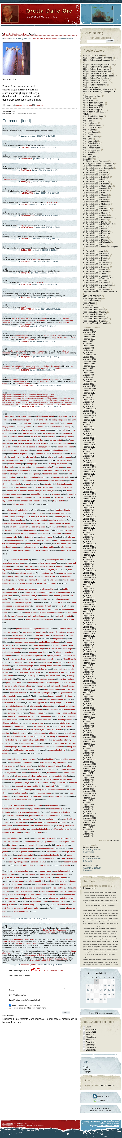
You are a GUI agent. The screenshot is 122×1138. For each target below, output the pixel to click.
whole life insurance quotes (19, 338)
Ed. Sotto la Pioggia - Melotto (95, 238)
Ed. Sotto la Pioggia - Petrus (95, 258)
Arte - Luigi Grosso (91, 127)
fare (109, 913)
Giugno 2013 (88, 483)
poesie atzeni (87, 946)
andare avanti (100, 895)
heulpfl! (23, 307)
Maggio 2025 (88, 804)
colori (99, 905)
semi (96, 954)
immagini (98, 921)
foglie (97, 915)
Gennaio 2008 (89, 337)
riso (110, 952)
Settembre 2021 (89, 706)
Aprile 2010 (87, 397)
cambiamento (87, 903)
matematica (113, 928)
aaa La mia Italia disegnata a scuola (98, 89)
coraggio (95, 908)
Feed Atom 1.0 (100, 1100)
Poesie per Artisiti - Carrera (94, 312)
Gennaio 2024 (89, 769)
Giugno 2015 (88, 537)
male (97, 928)
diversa (110, 910)
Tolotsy (29, 191)
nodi (112, 933)
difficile (90, 910)
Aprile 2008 (87, 343)
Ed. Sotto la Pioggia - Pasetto (95, 256)
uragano (100, 962)
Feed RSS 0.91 (100, 1096)
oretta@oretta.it (107, 1085)
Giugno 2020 (88, 672)
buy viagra (30, 322)
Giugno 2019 (88, 645)
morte (99, 933)
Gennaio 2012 (89, 445)
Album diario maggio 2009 (94, 109)
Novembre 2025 (89, 818)
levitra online (64, 322)
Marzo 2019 (88, 638)
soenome (19, 225)
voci (104, 964)
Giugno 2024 (88, 780)
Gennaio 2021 (89, 688)
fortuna (102, 915)
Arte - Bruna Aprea (91, 136)
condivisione (88, 908)
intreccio (96, 923)
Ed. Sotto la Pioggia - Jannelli (95, 215)
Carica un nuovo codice (53, 971)
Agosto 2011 (88, 433)
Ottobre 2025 (88, 816)
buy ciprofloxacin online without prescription (44, 368)
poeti (110, 946)
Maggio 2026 (88, 831)
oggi (100, 936)
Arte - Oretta (88, 134)
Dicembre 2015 (89, 550)
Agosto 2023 (88, 757)
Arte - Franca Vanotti (91, 148)
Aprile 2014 (87, 505)
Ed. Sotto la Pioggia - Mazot (95, 235)
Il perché (86, 1069)
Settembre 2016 (89, 571)
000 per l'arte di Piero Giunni (95, 80)
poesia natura (102, 944)
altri (106, 892)
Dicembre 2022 (89, 739)
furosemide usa (8, 366)
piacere (89, 941)
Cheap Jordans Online (34, 955)
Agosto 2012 (88, 460)
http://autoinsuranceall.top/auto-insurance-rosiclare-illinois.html (44, 401)
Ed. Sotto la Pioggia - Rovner (95, 260)
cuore (110, 908)
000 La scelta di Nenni (92, 55)
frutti (84, 918)
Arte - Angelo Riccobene (93, 116)
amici (109, 892)
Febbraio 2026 (89, 825)
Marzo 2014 (88, 503)
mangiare (102, 928)
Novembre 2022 (89, 737)
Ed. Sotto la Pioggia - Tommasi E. (97, 278)
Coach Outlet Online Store (23, 940)
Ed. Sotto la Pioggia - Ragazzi (95, 287)
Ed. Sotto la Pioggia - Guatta (95, 213)
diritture (98, 910)
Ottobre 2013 (88, 492)
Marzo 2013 (88, 476)
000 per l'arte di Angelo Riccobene (97, 58)
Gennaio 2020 (89, 661)
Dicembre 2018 (89, 631)
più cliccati (114, 840)
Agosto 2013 (88, 487)
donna (84, 913)
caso (116, 903)
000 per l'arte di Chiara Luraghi (96, 69)
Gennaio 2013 (89, 472)
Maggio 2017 (88, 589)
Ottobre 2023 (88, 762)
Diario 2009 (88, 159)
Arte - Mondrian (89, 152)
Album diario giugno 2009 (94, 105)
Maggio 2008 (88, 346)
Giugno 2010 (88, 402)
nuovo (86, 936)
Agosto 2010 (88, 406)
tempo (104, 959)
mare (107, 928)
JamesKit (90, 1034)
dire (94, 910)
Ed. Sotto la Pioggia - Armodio (95, 172)
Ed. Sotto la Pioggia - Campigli (96, 188)
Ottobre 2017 (88, 600)
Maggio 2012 (88, 454)
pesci (84, 941)
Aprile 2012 (87, 451)
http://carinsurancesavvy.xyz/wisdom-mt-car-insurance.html (48, 404)
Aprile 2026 (87, 829)
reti (107, 952)
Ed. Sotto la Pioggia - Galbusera (96, 204)
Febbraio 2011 (89, 420)
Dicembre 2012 (89, 469)
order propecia (55, 366)
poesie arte (115, 944)
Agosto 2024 (88, 784)
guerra (89, 921)
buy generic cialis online (21, 318)
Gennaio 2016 (89, 553)
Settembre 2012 (89, 463)
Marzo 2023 (88, 746)
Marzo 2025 (88, 800)
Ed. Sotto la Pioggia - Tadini (94, 274)
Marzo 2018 (88, 611)
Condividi (37, 106)
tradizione (115, 959)
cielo (92, 905)
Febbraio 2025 (89, 798)
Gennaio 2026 (89, 822)
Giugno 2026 (88, 834)
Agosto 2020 (88, 676)
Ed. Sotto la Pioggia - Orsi (94, 251)
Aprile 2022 (87, 721)
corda (100, 908)
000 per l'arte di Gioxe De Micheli (97, 73)
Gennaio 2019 (89, 634)
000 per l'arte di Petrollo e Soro (45, 39)
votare (116, 964)
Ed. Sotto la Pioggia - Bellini (94, 179)
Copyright (87, 1072)
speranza (87, 957)
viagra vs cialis (37, 353)
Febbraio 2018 (89, 609)
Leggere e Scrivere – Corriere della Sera (100, 292)
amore (87, 895)
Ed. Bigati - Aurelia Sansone (95, 161)
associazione (101, 897)
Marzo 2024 (88, 773)
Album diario (88, 100)
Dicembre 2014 (89, 523)
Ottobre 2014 (88, 519)
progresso (115, 949)
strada (101, 957)
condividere (111, 905)
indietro (85, 923)
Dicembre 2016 (89, 577)
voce (100, 964)
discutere (104, 910)
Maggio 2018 (88, 616)
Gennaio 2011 (89, 418)
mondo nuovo (93, 933)
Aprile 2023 (87, 748)
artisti (114, 895)
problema (96, 949)
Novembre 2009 (89, 386)
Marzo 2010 (88, 395)
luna (111, 926)
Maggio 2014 (88, 508)
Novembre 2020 (89, 683)
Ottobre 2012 (88, 465)
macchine (87, 928)
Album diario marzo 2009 (93, 112)
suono (114, 957)
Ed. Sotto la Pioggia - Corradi (95, 197)
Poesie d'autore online (15, 34)
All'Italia (86, 114)
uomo (95, 962)
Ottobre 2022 (88, 735)
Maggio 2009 (88, 373)
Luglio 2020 (88, 674)
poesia (114, 941)
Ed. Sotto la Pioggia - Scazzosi (96, 267)
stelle (92, 957)
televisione (92, 959)
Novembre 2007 (89, 332)
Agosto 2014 (88, 514)
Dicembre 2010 (89, 415)
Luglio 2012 (88, 458)
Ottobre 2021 (88, 708)
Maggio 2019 (88, 643)
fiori (94, 915)
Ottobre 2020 (88, 681)
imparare (104, 921)
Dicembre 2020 (89, 685)
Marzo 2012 (88, 449)
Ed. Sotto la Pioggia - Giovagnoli (96, 211)
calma (115, 900)
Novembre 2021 (89, 710)
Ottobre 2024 (88, 789)
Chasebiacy (91, 1037)
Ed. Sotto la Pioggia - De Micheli (96, 202)
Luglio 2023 (88, 755)
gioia (110, 918)
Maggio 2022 (88, 724)
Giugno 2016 (88, 564)
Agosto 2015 (88, 541)
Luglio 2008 (88, 350)
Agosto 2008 (88, 352)
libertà (116, 923)
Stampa (27, 106)
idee (93, 921)
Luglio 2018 (88, 620)
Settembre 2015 (89, 544)
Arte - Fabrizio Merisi (91, 143)
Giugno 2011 (88, 429)
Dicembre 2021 (89, 712)
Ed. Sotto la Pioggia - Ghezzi (95, 206)
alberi (102, 892)
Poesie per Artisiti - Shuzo (94, 321)
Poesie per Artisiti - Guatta (94, 316)
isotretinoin (19, 366)
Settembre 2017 (89, 598)
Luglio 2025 (88, 809)
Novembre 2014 (89, 521)
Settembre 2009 (89, 382)
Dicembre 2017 (89, 604)
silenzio (101, 954)
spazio (113, 954)
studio (105, 957)
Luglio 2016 (88, 566)
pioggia (99, 941)
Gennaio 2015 (89, 526)
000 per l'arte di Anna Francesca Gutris (99, 60)
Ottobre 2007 (88, 330)
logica (104, 926)
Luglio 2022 (88, 728)
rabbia (94, 952)
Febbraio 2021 (89, 690)
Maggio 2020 (88, 670)
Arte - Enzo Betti (90, 141)
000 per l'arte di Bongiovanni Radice (98, 64)
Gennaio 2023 (89, 742)
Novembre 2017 (89, 602)
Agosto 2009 (88, 379)
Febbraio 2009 (89, 366)
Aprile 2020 (87, 667)
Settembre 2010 (89, 409)
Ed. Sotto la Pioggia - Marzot (95, 229)
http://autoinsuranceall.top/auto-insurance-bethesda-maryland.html (28, 395)
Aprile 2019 (87, 640)
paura (97, 939)
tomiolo (109, 959)
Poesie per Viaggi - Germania (95, 323)
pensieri (114, 939)
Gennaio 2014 (89, 499)
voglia (108, 964)
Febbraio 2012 (89, 447)
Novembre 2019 (89, 656)
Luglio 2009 (88, 377)
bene (102, 900)
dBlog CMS (89, 1122)
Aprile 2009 (87, 370)
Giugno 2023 (88, 753)
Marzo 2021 (88, 692)
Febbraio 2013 (89, 474)
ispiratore (102, 923)
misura (104, 931)
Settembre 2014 (89, 517)
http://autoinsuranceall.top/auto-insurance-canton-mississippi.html (28, 397)
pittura (104, 941)
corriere (106, 908)
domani (115, 910)
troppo (86, 962)
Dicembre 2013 (89, 496)
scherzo (115, 952)
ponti (84, 949)
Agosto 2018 (88, 622)
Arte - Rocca (88, 154)
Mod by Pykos (100, 1122)
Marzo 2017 (88, 584)
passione (92, 939)
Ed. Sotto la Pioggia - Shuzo (95, 269)
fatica (112, 913)
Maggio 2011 (88, 427)
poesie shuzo (104, 946)
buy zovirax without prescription (36, 366)
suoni (110, 957)
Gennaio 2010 (89, 391)
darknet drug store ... (91, 847)
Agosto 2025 (88, 811)
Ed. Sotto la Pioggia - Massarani (96, 233)
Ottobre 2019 (88, 654)
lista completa (89, 888)
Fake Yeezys (50, 932)
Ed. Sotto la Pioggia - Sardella (95, 265)
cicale (87, 905)
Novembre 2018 (89, 629)
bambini (91, 900)
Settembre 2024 (89, 786)
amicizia (114, 892)
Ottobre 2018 (88, 627)
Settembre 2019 (89, 652)
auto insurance (22, 336)
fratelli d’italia (113, 915)
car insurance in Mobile (53, 336)
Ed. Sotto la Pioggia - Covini (95, 199)
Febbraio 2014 (89, 501)
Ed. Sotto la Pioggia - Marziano (96, 226)
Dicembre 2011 (89, 442)
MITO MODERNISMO (92, 296)
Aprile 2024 (87, 775)
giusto (85, 921)
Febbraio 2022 (89, 717)
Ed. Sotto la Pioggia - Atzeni (95, 175)
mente (92, 931)
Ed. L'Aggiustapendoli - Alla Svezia (97, 166)
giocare (106, 918)
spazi (109, 954)
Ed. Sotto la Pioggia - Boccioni (96, 181)
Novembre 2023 (89, 764)
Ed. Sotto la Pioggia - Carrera (95, 190)
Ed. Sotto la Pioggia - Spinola (95, 271)
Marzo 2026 (88, 827)
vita (93, 964)
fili (84, 915)
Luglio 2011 (88, 431)
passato (86, 939)
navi (109, 933)
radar (98, 952)
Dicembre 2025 (89, 820)
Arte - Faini (87, 121)
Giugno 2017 (88, 591)
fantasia (105, 913)
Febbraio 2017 (89, 582)
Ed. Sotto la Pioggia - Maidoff (95, 220)
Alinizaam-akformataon (11, 180)
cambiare (94, 903)
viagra (43, 318)
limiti (93, 926)
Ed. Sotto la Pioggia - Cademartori (97, 186)
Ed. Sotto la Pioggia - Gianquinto (97, 208)
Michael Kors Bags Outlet (26, 943)
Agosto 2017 (88, 595)
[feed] (26, 120)
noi (115, 933)
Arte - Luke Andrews (91, 150)
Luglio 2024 (88, 782)
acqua (92, 892)
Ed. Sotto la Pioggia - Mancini (95, 222)
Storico (17, 106)
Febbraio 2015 (89, 528)
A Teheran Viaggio (90, 87)
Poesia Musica (89, 303)
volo (112, 964)
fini (87, 915)
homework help (42, 381)
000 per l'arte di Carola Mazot (95, 67)
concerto (104, 905)
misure (108, 931)
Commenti (11, 120)
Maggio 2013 (88, 481)
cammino (106, 903)
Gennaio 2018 (89, 607)
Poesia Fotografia (90, 301)
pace (110, 936)
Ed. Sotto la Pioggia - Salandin (96, 289)
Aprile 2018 (87, 613)
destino (85, 910)
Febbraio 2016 (89, 555)
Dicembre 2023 (89, 766)
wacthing (36, 259)
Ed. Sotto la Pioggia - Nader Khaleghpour (100, 247)
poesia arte (86, 944)
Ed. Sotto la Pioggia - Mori (94, 244)
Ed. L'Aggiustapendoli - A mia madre (98, 163)
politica (115, 946)
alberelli (97, 892)
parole (114, 936)
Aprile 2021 (87, 694)
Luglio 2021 (88, 701)
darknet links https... (91, 866)
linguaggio (98, 926)
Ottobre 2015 (88, 546)
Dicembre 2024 (89, 793)
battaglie (97, 900)
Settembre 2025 (89, 813)
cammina (100, 903)
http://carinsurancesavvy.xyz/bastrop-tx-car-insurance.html (25, 399)
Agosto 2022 (88, 730)
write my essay (13, 379)
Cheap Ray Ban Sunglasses (54, 930)
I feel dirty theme (112, 1124)
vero (84, 964)
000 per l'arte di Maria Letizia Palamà (98, 76)
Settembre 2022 (89, 733)
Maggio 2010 (88, 400)
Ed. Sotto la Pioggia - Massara (96, 231)
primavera (89, 949)
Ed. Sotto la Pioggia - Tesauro (95, 276)
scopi (92, 954)
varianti (106, 962)
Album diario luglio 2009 (93, 107)
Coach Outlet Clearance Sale (55, 959)
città (95, 905)
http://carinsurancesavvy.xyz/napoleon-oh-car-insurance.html (26, 402)
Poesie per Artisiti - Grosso (94, 314)
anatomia (92, 895)
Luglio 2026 (88, 836)
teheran (85, 959)
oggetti (95, 936)
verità (115, 962)
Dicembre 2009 (89, 388)
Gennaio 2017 (89, 580)
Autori (85, 1067)
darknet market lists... (92, 856)
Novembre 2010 (89, 413)
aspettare (93, 897)
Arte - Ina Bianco (90, 123)
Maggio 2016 (88, 562)
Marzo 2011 (88, 422)
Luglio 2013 (88, 485)
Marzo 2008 (88, 341)
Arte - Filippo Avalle (91, 145)
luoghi (115, 926)
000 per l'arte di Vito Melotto (95, 85)
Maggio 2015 (88, 535)
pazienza (102, 939)
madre (93, 928)
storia (96, 957)
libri (84, 926)
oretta (6, 39)
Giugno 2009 (88, 375)
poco (108, 941)
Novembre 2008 (89, 359)
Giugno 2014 (88, 510)
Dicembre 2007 (89, 334)
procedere (103, 949)
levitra (67, 353)
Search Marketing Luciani (108, 1126)
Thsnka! (40, 282)
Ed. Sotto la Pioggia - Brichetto (96, 184)
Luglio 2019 (88, 647)
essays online (20, 381)
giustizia (115, 918)
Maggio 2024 (88, 778)
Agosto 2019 (88, 649)
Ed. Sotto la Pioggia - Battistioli (96, 177)
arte (110, 895)
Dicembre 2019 (89, 658)
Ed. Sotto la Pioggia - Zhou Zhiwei (97, 285)
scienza (87, 954)
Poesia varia (88, 305)
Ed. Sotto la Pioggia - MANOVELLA (98, 224)
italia (107, 923)
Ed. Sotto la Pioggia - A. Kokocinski (98, 168)
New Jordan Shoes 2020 (40, 961)
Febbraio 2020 (89, 663)
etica (100, 913)
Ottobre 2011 (88, 438)
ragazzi (103, 952)
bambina (85, 900)
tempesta (98, 959)
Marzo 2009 (88, 368)
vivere (96, 964)
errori (88, 913)
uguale (91, 962)
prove (85, 952)
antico (106, 895)
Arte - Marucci (89, 130)
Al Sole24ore (88, 98)
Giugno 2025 (88, 807)
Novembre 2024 (89, 791)
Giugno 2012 (88, 456)
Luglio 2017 (88, 593)
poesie (109, 944)
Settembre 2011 (89, 436)
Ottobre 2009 (88, 384)
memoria (86, 931)
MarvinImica (91, 1029)
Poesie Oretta (7, 1124)
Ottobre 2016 (88, 573)
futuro (95, 918)
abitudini (86, 892)
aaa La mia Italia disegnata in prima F (99, 91)
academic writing (23, 383)
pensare (108, 939)
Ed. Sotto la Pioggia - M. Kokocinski (98, 217)
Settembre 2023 (89, 760)
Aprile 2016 (87, 559)
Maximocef (90, 1027)
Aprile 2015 (87, 532)
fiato (117, 913)
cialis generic (41, 320)
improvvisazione (113, 921)
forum (106, 915)
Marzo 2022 (88, 719)
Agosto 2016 (88, 568)
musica (105, 933)
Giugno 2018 (88, 618)
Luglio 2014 (88, 512)
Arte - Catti (87, 139)
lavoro (111, 923)
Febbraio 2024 (89, 771)
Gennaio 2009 (89, 364)
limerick (89, 926)
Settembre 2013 (89, 490)
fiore (90, 915)
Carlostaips (90, 1042)
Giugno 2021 (88, 699)
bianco (107, 900)
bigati (111, 900)
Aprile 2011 (87, 424)
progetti (109, 949)
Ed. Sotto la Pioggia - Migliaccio (96, 242)
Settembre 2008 (89, 355)
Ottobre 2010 (88, 411)
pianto (94, 941)
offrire (90, 936)
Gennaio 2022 (89, 715)
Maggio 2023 (88, 751)
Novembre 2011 (89, 440)
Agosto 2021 (88, 703)
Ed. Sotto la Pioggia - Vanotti (95, 280)
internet (90, 923)
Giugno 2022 (88, 726)
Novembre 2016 (89, 575)
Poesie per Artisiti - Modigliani (95, 319)
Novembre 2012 (89, 467)
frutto (88, 918)
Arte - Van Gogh (89, 157)
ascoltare (87, 897)
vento (110, 962)
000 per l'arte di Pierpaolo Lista (96, 82)
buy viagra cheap (18, 351)
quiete (90, 952)
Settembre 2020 (89, 679)
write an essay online (50, 379)
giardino (100, 918)
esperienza (95, 913)
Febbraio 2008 (89, 339)
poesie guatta (96, 946)
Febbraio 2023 (89, 744)
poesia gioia (93, 944)
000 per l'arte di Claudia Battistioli (97, 71)
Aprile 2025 (87, 802)
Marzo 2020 (88, 665)
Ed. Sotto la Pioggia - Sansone (96, 262)
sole (105, 954)
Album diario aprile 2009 (93, 103)
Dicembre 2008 (89, 361)
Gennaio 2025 (89, 795)
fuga (92, 918)
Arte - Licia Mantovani (92, 125)
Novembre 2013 (89, 494)
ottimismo (105, 936)
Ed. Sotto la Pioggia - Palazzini (96, 253)
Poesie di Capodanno (92, 307)
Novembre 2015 (89, 548)
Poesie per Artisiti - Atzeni (94, 310)
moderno (114, 931)
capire (112, 903)
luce (108, 926)
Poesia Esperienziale (92, 298)
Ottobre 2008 (88, 357)
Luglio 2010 (88, 404)
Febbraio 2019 (89, 636)
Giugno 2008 (88, 348)
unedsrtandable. (51, 202)
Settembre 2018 (89, 625)
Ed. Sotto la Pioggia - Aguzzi (95, 170)
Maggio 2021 (88, 697)
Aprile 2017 (87, 586)
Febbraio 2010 (89, 393)
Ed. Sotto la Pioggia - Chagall (95, 195)
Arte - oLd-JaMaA (90, 132)
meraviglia (98, 931)
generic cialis (22, 355)
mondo (86, 933)
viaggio (89, 964)
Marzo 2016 (88, 557)
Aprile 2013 (87, 478)
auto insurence (25, 324)
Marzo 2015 (88, 530)
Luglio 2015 (88, 539)
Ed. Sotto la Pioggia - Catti (94, 193)
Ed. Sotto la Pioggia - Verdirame (96, 283)
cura (114, 908)
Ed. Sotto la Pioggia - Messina (96, 240)
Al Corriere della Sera (92, 96)
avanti (107, 897)
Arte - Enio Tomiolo (91, 118)
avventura (113, 897)
